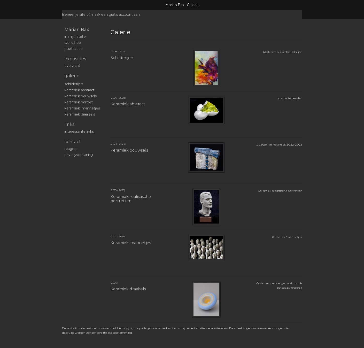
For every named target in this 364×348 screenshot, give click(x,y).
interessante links (79, 131)
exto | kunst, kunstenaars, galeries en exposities (75, 5)
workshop (72, 42)
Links (69, 124)
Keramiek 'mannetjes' (82, 108)
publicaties (73, 48)
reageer (71, 149)
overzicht (72, 65)
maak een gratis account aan (115, 14)
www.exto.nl (107, 328)
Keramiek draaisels (79, 114)
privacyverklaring (78, 155)
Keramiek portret (78, 102)
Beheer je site (73, 14)
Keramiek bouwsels (80, 96)
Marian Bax (174, 5)
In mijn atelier (75, 36)
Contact (72, 141)
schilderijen (73, 84)
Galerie (71, 75)
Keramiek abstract (79, 90)
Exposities (75, 59)
